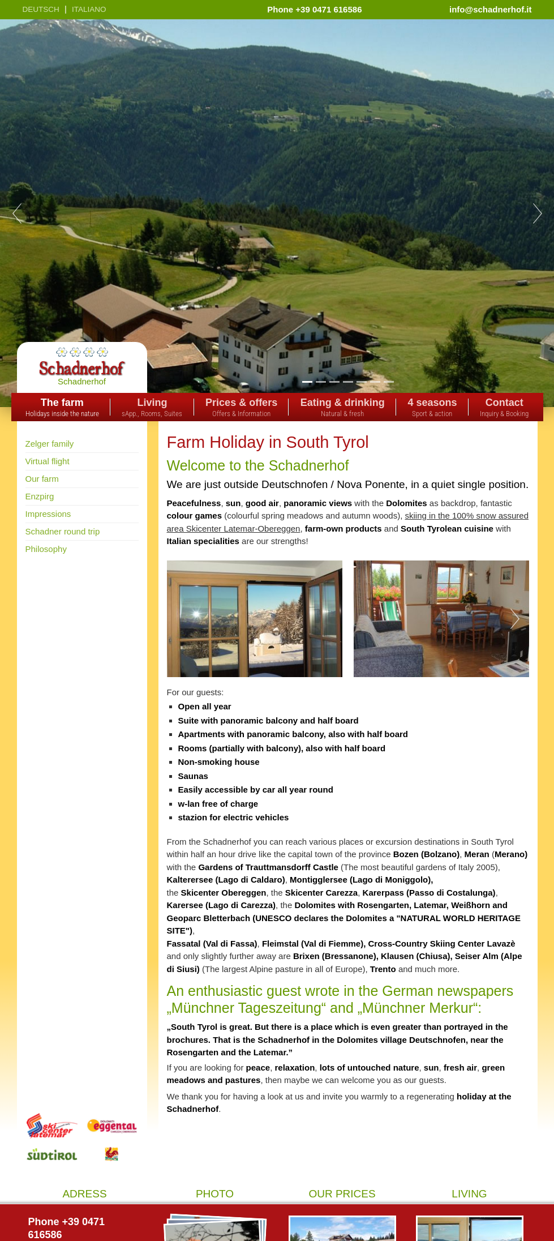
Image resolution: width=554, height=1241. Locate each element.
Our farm (42, 478)
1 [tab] (307, 382)
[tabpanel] (277, 213)
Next (537, 213)
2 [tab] (321, 382)
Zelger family (49, 443)
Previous (16, 213)
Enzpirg (39, 496)
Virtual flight (47, 461)
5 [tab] (361, 382)
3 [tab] (334, 382)
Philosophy (46, 549)
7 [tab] (388, 382)
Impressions (48, 514)
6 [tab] (375, 382)
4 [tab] (348, 382)
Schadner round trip (62, 531)
